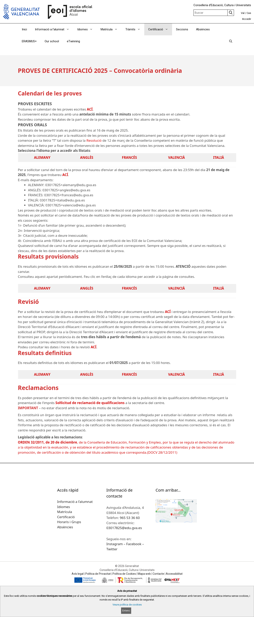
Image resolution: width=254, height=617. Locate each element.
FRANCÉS (129, 157)
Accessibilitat (174, 573)
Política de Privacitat (98, 573)
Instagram (115, 544)
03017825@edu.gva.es (124, 528)
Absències (203, 29)
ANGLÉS (86, 157)
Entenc (126, 610)
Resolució (93, 140)
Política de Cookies (124, 573)
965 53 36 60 (130, 517)
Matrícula (111, 29)
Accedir (246, 18)
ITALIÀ (218, 157)
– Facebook (133, 544)
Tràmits (134, 29)
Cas (249, 13)
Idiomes (87, 29)
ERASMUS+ (29, 41)
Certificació (160, 29)
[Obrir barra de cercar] (230, 41)
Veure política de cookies (127, 604)
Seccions (182, 29)
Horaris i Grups (69, 522)
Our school (52, 41)
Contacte (158, 573)
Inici (24, 29)
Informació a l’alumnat (54, 29)
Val (242, 13)
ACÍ (90, 109)
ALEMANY (42, 157)
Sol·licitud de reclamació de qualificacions (89, 402)
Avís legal (78, 573)
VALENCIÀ (176, 157)
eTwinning (73, 41)
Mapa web (144, 573)
